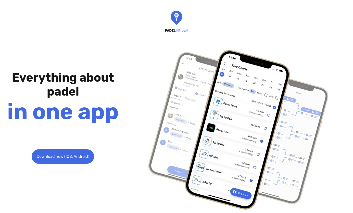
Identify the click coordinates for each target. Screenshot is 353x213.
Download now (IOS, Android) (63, 156)
